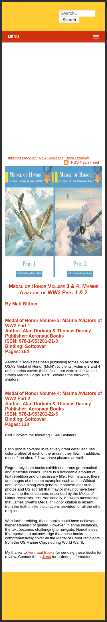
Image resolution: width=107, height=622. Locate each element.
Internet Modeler (22, 158)
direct (46, 557)
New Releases (51, 158)
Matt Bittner (25, 303)
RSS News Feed (85, 162)
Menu (13, 36)
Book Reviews (78, 158)
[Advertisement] (53, 99)
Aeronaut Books (41, 552)
